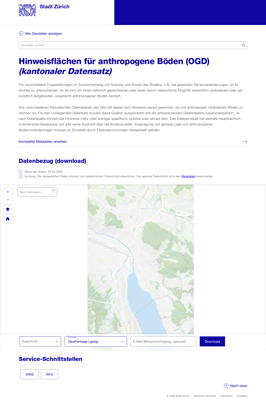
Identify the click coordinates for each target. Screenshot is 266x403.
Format (72, 336)
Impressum (226, 395)
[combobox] (133, 45)
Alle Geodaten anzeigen (43, 33)
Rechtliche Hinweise (205, 395)
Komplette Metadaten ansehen (43, 141)
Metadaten (188, 176)
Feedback (242, 395)
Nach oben (238, 385)
